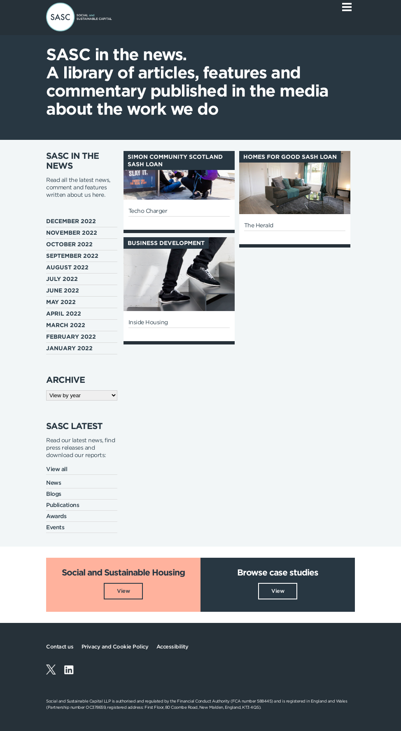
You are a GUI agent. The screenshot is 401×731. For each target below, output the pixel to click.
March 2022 (65, 325)
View (123, 590)
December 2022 (71, 221)
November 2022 (71, 232)
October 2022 (69, 244)
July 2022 (62, 279)
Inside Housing (148, 322)
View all (56, 469)
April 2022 (63, 313)
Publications (62, 505)
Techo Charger (148, 211)
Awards (56, 516)
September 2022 (72, 255)
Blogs (53, 494)
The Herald (258, 225)
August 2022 (67, 267)
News (53, 482)
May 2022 (61, 302)
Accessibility (172, 646)
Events (55, 527)
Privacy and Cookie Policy (115, 646)
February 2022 (71, 336)
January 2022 (69, 348)
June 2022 (62, 290)
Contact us (59, 646)
